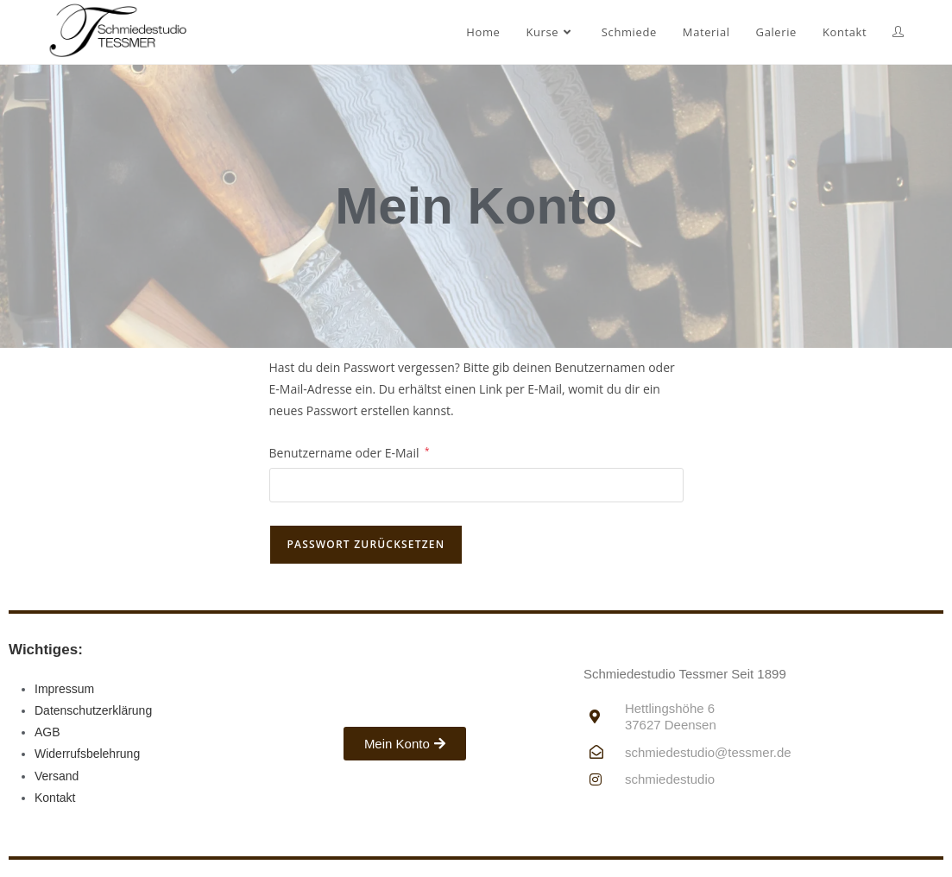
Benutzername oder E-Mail (349, 451)
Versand (57, 776)
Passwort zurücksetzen (366, 544)
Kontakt (55, 797)
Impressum (64, 689)
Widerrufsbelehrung (87, 753)
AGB (47, 732)
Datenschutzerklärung (93, 710)
